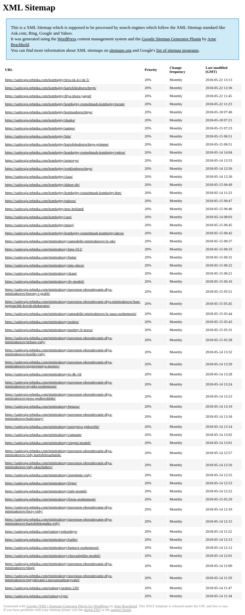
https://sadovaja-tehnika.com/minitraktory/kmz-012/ (43, 249)
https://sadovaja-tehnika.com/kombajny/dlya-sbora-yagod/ (48, 96)
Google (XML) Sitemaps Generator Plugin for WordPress (67, 606)
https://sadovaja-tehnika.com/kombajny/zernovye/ (42, 160)
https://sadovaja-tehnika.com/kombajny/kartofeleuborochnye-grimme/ (57, 144)
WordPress (66, 38)
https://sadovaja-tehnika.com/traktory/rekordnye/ (41, 531)
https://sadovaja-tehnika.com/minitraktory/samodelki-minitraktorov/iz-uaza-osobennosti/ (70, 314)
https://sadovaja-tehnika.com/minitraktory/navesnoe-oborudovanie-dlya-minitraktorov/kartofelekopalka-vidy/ (58, 521)
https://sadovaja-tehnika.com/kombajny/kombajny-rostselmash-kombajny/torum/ (65, 104)
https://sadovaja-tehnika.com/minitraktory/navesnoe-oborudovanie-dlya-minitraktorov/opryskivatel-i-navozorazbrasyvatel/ (58, 578)
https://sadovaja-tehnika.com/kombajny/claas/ (39, 176)
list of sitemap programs (177, 50)
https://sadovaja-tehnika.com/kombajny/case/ (38, 217)
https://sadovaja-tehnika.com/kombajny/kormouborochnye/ (49, 112)
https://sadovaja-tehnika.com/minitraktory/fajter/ (41, 483)
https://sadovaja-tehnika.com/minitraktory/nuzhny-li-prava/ (49, 330)
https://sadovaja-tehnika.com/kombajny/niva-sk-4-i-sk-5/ (47, 80)
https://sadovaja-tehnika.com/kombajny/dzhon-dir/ (42, 184)
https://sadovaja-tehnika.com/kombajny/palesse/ (40, 201)
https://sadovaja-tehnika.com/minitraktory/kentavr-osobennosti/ (52, 547)
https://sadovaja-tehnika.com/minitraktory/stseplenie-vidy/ (48, 475)
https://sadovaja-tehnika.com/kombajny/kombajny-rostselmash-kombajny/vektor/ (65, 152)
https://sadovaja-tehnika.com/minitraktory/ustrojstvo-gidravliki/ (52, 426)
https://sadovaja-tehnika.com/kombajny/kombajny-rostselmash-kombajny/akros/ (64, 233)
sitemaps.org (120, 50)
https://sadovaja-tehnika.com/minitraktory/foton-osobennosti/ (50, 499)
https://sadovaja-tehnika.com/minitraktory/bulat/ (41, 257)
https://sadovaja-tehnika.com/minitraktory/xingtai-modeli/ (48, 443)
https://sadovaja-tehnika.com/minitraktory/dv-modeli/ (44, 281)
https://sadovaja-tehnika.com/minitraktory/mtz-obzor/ (44, 265)
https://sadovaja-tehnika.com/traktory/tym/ (36, 596)
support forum (121, 610)
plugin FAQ (92, 610)
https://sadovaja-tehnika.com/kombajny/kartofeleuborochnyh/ (50, 88)
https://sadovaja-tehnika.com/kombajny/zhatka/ (40, 120)
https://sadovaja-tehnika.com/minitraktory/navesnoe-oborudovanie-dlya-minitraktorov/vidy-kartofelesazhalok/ (58, 453)
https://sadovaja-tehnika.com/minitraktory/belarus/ (42, 406)
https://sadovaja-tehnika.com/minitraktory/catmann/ (43, 435)
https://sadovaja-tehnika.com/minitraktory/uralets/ (42, 322)
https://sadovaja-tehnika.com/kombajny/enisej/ (39, 225)
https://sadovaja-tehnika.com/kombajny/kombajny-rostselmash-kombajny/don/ (63, 193)
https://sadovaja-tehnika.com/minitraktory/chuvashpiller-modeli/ (52, 556)
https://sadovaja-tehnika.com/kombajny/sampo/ (40, 128)
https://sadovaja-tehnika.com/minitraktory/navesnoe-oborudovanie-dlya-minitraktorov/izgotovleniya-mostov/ (58, 364)
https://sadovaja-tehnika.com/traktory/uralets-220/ (42, 588)
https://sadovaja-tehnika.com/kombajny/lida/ (38, 136)
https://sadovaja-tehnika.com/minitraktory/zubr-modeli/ (46, 491)
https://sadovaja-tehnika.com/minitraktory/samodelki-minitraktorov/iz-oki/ (60, 241)
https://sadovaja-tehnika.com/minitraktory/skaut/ (41, 273)
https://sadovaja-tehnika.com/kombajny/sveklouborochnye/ (49, 168)
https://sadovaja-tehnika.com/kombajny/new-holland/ (44, 209)
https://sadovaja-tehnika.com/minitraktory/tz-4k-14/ (43, 374)
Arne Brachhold (125, 606)
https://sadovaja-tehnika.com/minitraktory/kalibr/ (41, 539)
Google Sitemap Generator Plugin (171, 38)
